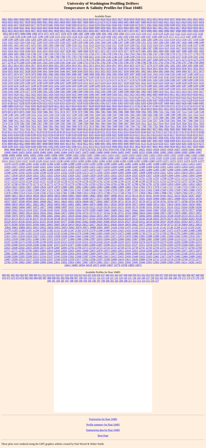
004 (22, 275)
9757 (76, 149)
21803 (184, 233)
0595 (201, 25)
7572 (201, 120)
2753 (85, 62)
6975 (16, 111)
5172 (97, 80)
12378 (7, 164)
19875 (170, 213)
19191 (149, 207)
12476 (92, 169)
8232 (195, 135)
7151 (33, 114)
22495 (85, 245)
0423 (178, 22)
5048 (74, 71)
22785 (21, 250)
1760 (114, 54)
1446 (189, 42)
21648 (85, 233)
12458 (14, 169)
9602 (120, 146)
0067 (79, 22)
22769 (198, 247)
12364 (116, 161)
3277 (143, 65)
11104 (166, 158)
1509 (68, 45)
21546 (64, 233)
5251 (108, 85)
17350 (106, 190)
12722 (14, 181)
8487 (149, 140)
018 (67, 275)
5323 (132, 88)
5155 (201, 77)
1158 (97, 36)
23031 (36, 253)
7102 (166, 111)
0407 (137, 22)
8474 (97, 140)
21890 (156, 236)
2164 (10, 59)
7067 (51, 111)
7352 (137, 117)
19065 (14, 207)
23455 (149, 256)
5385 (62, 91)
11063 (194, 155)
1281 (137, 39)
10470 (71, 152)
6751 (172, 106)
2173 (62, 59)
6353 (50, 103)
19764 (128, 213)
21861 (99, 236)
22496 (92, 245)
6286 (103, 100)
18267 (191, 195)
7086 (120, 111)
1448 (195, 42)
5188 (184, 80)
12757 (184, 181)
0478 (39, 25)
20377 (64, 221)
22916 (128, 250)
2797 (184, 62)
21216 (184, 227)
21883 (142, 236)
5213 (97, 82)
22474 (64, 245)
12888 (113, 187)
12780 (78, 184)
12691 (120, 178)
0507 (62, 25)
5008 (62, 68)
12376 (194, 161)
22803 (36, 250)
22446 (43, 245)
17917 (170, 192)
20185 (92, 218)
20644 (120, 224)
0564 (103, 25)
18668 (85, 201)
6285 (97, 100)
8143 (74, 132)
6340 (33, 103)
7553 (143, 120)
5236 (21, 85)
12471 (64, 169)
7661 (50, 126)
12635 (135, 175)
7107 (178, 111)
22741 (142, 247)
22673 (43, 247)
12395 (92, 164)
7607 (126, 123)
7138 (201, 111)
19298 (7, 210)
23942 (128, 262)
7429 (45, 120)
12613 (177, 172)
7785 (149, 126)
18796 (198, 201)
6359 (85, 103)
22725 (113, 247)
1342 (97, 42)
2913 (91, 65)
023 (80, 275)
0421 (166, 22)
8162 (120, 132)
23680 (142, 259)
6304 (137, 100)
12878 (50, 187)
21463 (156, 230)
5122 (56, 77)
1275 (102, 39)
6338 (21, 103)
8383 (143, 137)
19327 (36, 210)
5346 (16, 91)
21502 (28, 233)
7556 (149, 120)
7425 (33, 120)
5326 (149, 88)
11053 (152, 155)
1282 (143, 39)
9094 (114, 143)
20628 (99, 224)
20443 (78, 221)
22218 (71, 242)
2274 (189, 59)
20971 (85, 227)
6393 (143, 103)
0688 (91, 28)
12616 (198, 172)
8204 (97, 135)
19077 (43, 207)
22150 (191, 239)
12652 (57, 178)
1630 (27, 51)
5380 (39, 91)
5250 (103, 85)
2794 (166, 62)
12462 (43, 169)
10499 (135, 152)
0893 (189, 30)
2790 (149, 62)
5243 (62, 85)
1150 (51, 36)
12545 (36, 172)
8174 (172, 132)
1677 (126, 51)
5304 (33, 88)
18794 (191, 201)
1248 (62, 39)
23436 (128, 256)
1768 (161, 54)
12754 (170, 181)
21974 (57, 239)
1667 (74, 51)
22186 (36, 242)
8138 (56, 132)
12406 (142, 164)
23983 (170, 262)
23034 (43, 253)
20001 (50, 216)
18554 (198, 198)
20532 (142, 221)
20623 (85, 224)
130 (125, 278)
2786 (126, 62)
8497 (161, 140)
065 (184, 275)
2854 (68, 65)
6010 (166, 94)
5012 (85, 68)
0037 (172, 19)
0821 (155, 28)
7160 (85, 114)
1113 (127, 33)
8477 (108, 140)
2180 (97, 59)
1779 (201, 54)
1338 (74, 42)
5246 (79, 85)
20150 (64, 218)
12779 (71, 184)
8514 (195, 140)
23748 (177, 259)
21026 (114, 227)
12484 (149, 169)
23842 (50, 262)
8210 (132, 135)
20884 (22, 227)
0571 (143, 25)
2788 (137, 62)
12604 (113, 172)
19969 (7, 216)
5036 (16, 71)
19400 (99, 210)
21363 (78, 230)
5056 (114, 71)
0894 (195, 30)
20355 (43, 221)
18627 (50, 201)
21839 (64, 236)
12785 (113, 184)
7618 (172, 123)
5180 (143, 80)
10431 (142, 149)
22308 (184, 242)
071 (9, 278)
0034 (161, 19)
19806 (135, 213)
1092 (109, 33)
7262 (103, 117)
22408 (14, 245)
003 (17, 275)
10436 (170, 149)
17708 (106, 192)
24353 (198, 262)
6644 (126, 106)
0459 (27, 25)
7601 (97, 123)
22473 (57, 245)
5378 (33, 91)
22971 (184, 250)
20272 (170, 218)
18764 (170, 201)
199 (103, 281)
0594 (195, 25)
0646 (50, 28)
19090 (57, 207)
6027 (33, 97)
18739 (142, 201)
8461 (68, 140)
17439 (177, 190)
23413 (106, 256)
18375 (99, 198)
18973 (135, 204)
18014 (22, 195)
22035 (99, 239)
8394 (184, 137)
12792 (156, 184)
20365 (57, 221)
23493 (198, 256)
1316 (184, 39)
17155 (184, 187)
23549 (57, 259)
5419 (10, 94)
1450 (4, 45)
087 (45, 278)
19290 (198, 207)
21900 (170, 236)
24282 (191, 262)
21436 (135, 230)
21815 (14, 236)
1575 (79, 48)
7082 (97, 111)
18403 (128, 198)
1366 (172, 42)
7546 (114, 120)
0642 (27, 28)
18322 (50, 198)
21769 (163, 233)
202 (116, 281)
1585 (137, 48)
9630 (126, 146)
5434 (68, 94)
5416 (195, 91)
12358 (80, 161)
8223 (184, 135)
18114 (135, 195)
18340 (64, 198)
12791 (149, 184)
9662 (6, 149)
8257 (39, 137)
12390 (78, 164)
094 (67, 278)
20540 (156, 221)
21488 (191, 230)
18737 (135, 201)
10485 (92, 152)
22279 (163, 242)
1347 (120, 42)
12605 (120, 172)
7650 (27, 126)
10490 (106, 152)
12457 (7, 169)
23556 (64, 259)
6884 (85, 109)
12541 (14, 172)
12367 (137, 161)
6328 (189, 100)
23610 (120, 259)
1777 (189, 54)
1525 (161, 45)
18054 (57, 195)
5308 (56, 88)
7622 (189, 123)
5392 (97, 91)
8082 (166, 129)
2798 (189, 62)
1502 (45, 45)
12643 (191, 175)
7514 (85, 120)
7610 (137, 123)
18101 (121, 195)
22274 (149, 242)
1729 (27, 54)
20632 (106, 224)
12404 (135, 164)
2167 (27, 59)
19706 (78, 213)
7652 (33, 126)
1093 (115, 33)
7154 (50, 114)
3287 (201, 65)
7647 (16, 126)
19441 (135, 210)
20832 (191, 224)
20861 (15, 227)
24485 (74, 265)
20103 (163, 216)
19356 (64, 210)
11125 (52, 161)
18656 (78, 201)
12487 (163, 169)
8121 (10, 132)
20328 (198, 218)
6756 (201, 106)
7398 (189, 117)
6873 (45, 109)
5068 (178, 71)
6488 (10, 106)
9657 (189, 146)
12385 (57, 164)
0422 (172, 22)
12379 (14, 164)
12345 (66, 161)
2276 (201, 59)
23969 (163, 262)
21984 (71, 239)
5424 (39, 94)
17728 (120, 192)
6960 (184, 109)
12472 (71, 169)
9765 (116, 149)
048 (125, 275)
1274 (97, 39)
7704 (132, 126)
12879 (57, 187)
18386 (106, 198)
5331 (178, 88)
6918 (143, 109)
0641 (21, 28)
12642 (184, 175)
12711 (177, 178)
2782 (103, 62)
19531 (177, 210)
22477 (71, 245)
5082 (51, 74)
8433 (21, 140)
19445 (149, 210)
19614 (28, 213)
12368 (144, 161)
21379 (92, 230)
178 (202, 278)
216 (152, 281)
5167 (68, 80)
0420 (161, 22)
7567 (184, 120)
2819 (45, 65)
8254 (33, 137)
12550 (50, 172)
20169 (78, 218)
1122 (177, 33)
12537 (198, 169)
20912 (29, 227)
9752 (58, 149)
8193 (45, 135)
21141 (156, 227)
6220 (178, 97)
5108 (190, 74)
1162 (120, 36)
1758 (103, 54)
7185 (149, 114)
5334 (195, 88)
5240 (45, 85)
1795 (79, 56)
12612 (170, 172)
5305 (39, 88)
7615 (166, 123)
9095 (120, 143)
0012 (62, 19)
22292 (177, 242)
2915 (103, 65)
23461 (156, 256)
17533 (28, 192)
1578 (97, 48)
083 (31, 278)
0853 (74, 30)
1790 (62, 56)
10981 (156, 152)
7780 (143, 126)
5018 (120, 68)
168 (175, 278)
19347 (57, 210)
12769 (21, 184)
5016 (108, 68)
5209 (74, 82)
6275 (39, 100)
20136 (28, 218)
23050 (64, 253)
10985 (184, 152)
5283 (166, 85)
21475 (170, 230)
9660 (201, 146)
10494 (113, 152)
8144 (79, 132)
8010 (85, 129)
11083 (40, 158)
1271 (79, 39)
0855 (85, 30)
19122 (92, 207)
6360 (91, 103)
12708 (163, 178)
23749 (184, 259)
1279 (126, 39)
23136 (163, 253)
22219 (78, 242)
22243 (106, 242)
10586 (149, 152)
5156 (4, 80)
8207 (114, 135)
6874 (50, 109)
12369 (151, 161)
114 (98, 278)
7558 (161, 120)
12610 (156, 172)
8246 (10, 137)
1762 (126, 54)
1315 (178, 39)
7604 (108, 123)
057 (162, 275)
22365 (191, 242)
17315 (71, 190)
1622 (201, 48)
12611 (163, 172)
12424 (57, 166)
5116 (27, 77)
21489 (198, 230)
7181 (126, 114)
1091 (104, 33)
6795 (27, 109)
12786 (120, 184)
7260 (91, 117)
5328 (161, 88)
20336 (21, 221)
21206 (177, 227)
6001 (143, 94)
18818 (14, 204)
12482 (135, 169)
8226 (189, 135)
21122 (149, 227)
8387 (155, 137)
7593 (50, 123)
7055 (33, 111)
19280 (191, 207)
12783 (99, 184)
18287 (198, 195)
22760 (191, 247)
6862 (33, 109)
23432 (120, 256)
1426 (184, 42)
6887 (97, 109)
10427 (135, 149)
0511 (85, 25)
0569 (132, 25)
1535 (184, 45)
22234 (92, 242)
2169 (39, 59)
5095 (126, 74)
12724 (28, 181)
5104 (166, 74)
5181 (149, 80)
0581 (149, 25)
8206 (108, 135)
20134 (14, 218)
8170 (155, 132)
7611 (143, 123)
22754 (170, 247)
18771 (177, 201)
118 (107, 278)
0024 (108, 19)
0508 (68, 25)
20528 (135, 221)
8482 (126, 140)
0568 (126, 25)
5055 (108, 71)
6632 (62, 106)
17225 (21, 190)
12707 (156, 178)
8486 (143, 140)
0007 (39, 19)
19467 (156, 210)
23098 (135, 253)
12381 (28, 164)
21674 (113, 233)
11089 (69, 158)
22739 (135, 247)
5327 (155, 88)
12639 (163, 175)
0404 (120, 22)
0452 (189, 22)
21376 (85, 230)
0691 (108, 28)
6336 (10, 103)
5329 (166, 88)
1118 (155, 33)
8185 (21, 135)
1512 (85, 45)
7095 (149, 111)
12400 (113, 164)
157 (148, 278)
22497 (99, 245)
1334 (50, 42)
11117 (25, 161)
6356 (68, 103)
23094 (128, 253)
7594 (56, 123)
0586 (166, 25)
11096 (110, 158)
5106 (178, 74)
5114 (16, 77)
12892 (128, 187)
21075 (128, 227)
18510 (184, 198)
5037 (21, 71)
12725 (36, 181)
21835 (50, 236)
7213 (201, 114)
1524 (155, 45)
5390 (85, 91)
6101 (97, 97)
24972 (138, 265)
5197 (33, 82)
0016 (85, 19)
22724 (106, 247)
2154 (161, 56)
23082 (120, 253)
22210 (57, 242)
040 (107, 275)
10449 (14, 152)
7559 (166, 120)
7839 (184, 126)
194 (85, 281)
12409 (163, 164)
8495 (155, 140)
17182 (7, 190)
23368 (78, 256)
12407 (149, 164)
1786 (39, 56)
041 (112, 275)
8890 (27, 143)
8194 (50, 135)
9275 (201, 143)
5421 (21, 94)
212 (134, 281)
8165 (137, 132)
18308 (28, 198)
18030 (36, 195)
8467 (79, 140)
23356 (64, 256)
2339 (27, 62)
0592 (184, 25)
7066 (45, 111)
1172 (177, 36)
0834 (16, 30)
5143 (172, 77)
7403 (201, 117)
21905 (184, 236)
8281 (56, 137)
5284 (172, 85)
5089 (91, 74)
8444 (39, 140)
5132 (108, 77)
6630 (50, 106)
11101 (145, 158)
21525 (43, 233)
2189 (132, 59)
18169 (156, 195)
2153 (155, 56)
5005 (45, 68)
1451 (10, 45)
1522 (143, 45)
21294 (36, 230)
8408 (10, 140)
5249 (97, 85)
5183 (161, 80)
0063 (56, 22)
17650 (92, 192)
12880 (64, 187)
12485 (156, 169)
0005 (27, 19)
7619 (178, 123)
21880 (135, 236)
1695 (16, 54)
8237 (201, 135)
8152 (108, 132)
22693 (64, 247)
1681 (143, 51)
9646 (166, 146)
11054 (159, 155)
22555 (156, 245)
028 (94, 275)
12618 (14, 175)
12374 (187, 161)
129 (121, 278)
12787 (128, 184)
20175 (85, 218)
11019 (131, 155)
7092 (143, 111)
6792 (10, 109)
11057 (173, 155)
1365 (166, 42)
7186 (155, 114)
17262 (28, 190)
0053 (201, 19)
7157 (68, 114)
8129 (39, 132)
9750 (53, 149)
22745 (156, 247)
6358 (79, 103)
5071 (189, 71)
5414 (184, 91)
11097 (117, 158)
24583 (103, 265)
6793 (16, 109)
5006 (50, 68)
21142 (163, 227)
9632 (137, 146)
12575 (92, 172)
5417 (201, 91)
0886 (166, 30)
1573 (68, 48)
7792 (155, 126)
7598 (79, 123)
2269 (161, 59)
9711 (24, 149)
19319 (28, 210)
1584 (132, 48)
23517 (28, 259)
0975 (17, 33)
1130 (23, 36)
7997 (62, 129)
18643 (64, 201)
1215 (50, 39)
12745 (120, 181)
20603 (50, 224)
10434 (156, 149)
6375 (108, 103)
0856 (91, 30)
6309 (166, 100)
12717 (7, 181)
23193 (191, 253)
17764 (128, 192)
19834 (142, 213)
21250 (191, 227)
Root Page (103, 435)
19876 (177, 213)
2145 (108, 56)
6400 (166, 103)
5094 (120, 74)
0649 (62, 28)
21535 (57, 233)
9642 (155, 146)
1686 (172, 51)
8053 (132, 129)
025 (89, 275)
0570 (137, 25)
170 (179, 278)
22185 (28, 242)
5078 (27, 74)
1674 (114, 51)
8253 (27, 137)
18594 (28, 201)
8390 (161, 137)
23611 (128, 259)
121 (112, 278)
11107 (186, 158)
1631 (33, 51)
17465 (184, 190)
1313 (166, 39)
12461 (36, 169)
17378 (113, 190)
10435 (163, 149)
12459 (21, 169)
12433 (99, 166)
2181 (103, 59)
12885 (99, 187)
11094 (103, 158)
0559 (97, 25)
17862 (149, 192)
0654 (85, 28)
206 (121, 281)
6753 (184, 106)
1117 (149, 33)
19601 (14, 213)
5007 (56, 68)
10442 (191, 149)
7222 (39, 117)
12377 (201, 161)
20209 (106, 218)
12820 (177, 184)
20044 (92, 216)
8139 (62, 132)
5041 (45, 71)
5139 (149, 77)
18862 (78, 204)
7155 (56, 114)
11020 (138, 155)
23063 (85, 253)
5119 (39, 77)
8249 (16, 137)
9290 (10, 146)
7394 (184, 117)
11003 (82, 155)
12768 (14, 184)
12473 (78, 169)
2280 (21, 62)
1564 (16, 48)
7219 (21, 117)
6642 (114, 106)
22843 (78, 250)
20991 (100, 227)
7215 (10, 117)
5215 (108, 82)
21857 (92, 236)
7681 (97, 126)
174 (188, 278)
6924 (178, 109)
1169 (159, 36)
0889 (184, 30)
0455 (4, 25)
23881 (99, 262)
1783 (21, 56)
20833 (198, 224)
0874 (120, 30)
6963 (189, 109)
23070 (99, 253)
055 (152, 275)
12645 (7, 178)
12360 (87, 161)
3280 (161, 65)
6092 (51, 97)
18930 (120, 204)
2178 (85, 59)
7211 (189, 114)
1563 (10, 48)
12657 (92, 178)
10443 (198, 149)
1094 (121, 33)
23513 (21, 259)
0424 (184, 22)
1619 (189, 48)
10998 (68, 155)
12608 (142, 172)
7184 (143, 114)
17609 (78, 192)
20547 (163, 221)
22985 (14, 253)
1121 (171, 33)
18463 (163, 198)
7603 (103, 123)
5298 (201, 85)
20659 (128, 224)
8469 (85, 140)
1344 (103, 42)
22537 (135, 245)
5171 (91, 80)
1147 (34, 36)
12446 (128, 166)
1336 (62, 42)
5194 (16, 82)
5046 (62, 71)
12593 (106, 172)
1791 (68, 56)
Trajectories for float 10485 (103, 419)
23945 (135, 262)
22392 (7, 245)
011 (40, 275)
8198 (68, 135)
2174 (68, 59)
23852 (64, 262)
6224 (195, 97)
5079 (33, 74)
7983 (56, 129)
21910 (191, 236)
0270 (103, 22)
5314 (79, 88)
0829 (189, 28)
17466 (191, 190)
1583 (126, 48)
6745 (137, 106)
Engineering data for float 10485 (103, 430)
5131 (102, 77)
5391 (91, 91)
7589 (45, 123)
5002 (27, 68)
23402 (99, 256)
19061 (198, 204)
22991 (21, 253)
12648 (28, 178)
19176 (135, 207)
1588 (155, 48)
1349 (132, 42)
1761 (120, 54)
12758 (191, 181)
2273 (184, 59)
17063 (142, 187)
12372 (172, 161)
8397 (195, 137)
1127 (6, 36)
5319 (108, 88)
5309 (62, 88)
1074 (40, 33)
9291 (16, 146)
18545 (191, 198)
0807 (137, 28)
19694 (71, 213)
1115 (138, 33)
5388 (74, 91)
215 (148, 281)
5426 (50, 94)
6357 (74, 103)
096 (72, 278)
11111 (5, 161)
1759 (108, 54)
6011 (172, 94)
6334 (201, 100)
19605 (21, 213)
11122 (45, 161)
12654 (71, 178)
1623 (4, 51)
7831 (172, 126)
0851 (62, 30)
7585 (27, 123)
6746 (143, 106)
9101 (137, 143)
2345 (62, 62)
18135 (142, 195)
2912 (85, 65)
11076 (26, 158)
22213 (64, 242)
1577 (91, 48)
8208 (120, 135)
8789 (201, 140)
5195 (21, 82)
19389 (92, 210)
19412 (120, 210)
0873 (114, 30)
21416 (113, 230)
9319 (108, 146)
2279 (16, 62)
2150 (137, 56)
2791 (155, 62)
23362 (71, 256)
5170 (85, 80)
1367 (178, 42)
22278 (156, 242)
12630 (99, 175)
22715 (85, 247)
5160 (27, 80)
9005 (62, 143)
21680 (128, 233)
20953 (64, 227)
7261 (97, 117)
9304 (62, 146)
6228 (16, 100)
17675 (99, 192)
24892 (131, 265)
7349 (132, 117)
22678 (50, 247)
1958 (85, 56)
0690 (103, 28)
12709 (170, 178)
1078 (63, 33)
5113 (10, 77)
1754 (79, 54)
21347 (71, 230)
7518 (91, 120)
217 (157, 281)
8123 (16, 132)
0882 (161, 30)
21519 (36, 233)
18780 (184, 201)
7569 (195, 120)
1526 (166, 45)
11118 (32, 161)
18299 (14, 198)
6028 (39, 97)
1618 (184, 48)
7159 (79, 114)
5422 (27, 94)
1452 (16, 45)
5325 (143, 88)
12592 (99, 172)
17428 (156, 190)
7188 (166, 114)
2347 (74, 62)
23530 (43, 259)
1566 (27, 48)
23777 (198, 259)
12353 (73, 161)
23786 (14, 262)
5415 (189, 91)
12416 (7, 166)
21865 (106, 236)
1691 (195, 51)
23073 (113, 253)
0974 (11, 33)
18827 (43, 204)
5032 (195, 68)
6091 (45, 97)
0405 (126, 22)
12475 (85, 169)
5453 (132, 94)
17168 (191, 187)
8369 (97, 137)
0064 (62, 22)
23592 (85, 259)
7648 (21, 126)
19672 (64, 213)
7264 (114, 117)
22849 (85, 250)
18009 (7, 195)
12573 (85, 172)
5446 (91, 94)
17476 (7, 192)
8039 (109, 129)
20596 (36, 224)
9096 (126, 143)
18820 (21, 204)
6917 (137, 109)
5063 (149, 71)
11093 (96, 158)
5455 (137, 94)
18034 (43, 195)
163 (161, 278)
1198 (4, 39)
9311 (79, 146)
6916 (132, 109)
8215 (161, 135)
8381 (132, 137)
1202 (27, 39)
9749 (47, 149)
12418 (21, 166)
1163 (125, 36)
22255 (120, 242)
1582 (120, 48)
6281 (74, 100)
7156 (62, 114)
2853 (62, 65)
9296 (33, 146)
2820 (50, 65)
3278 (149, 65)
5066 (166, 71)
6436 (184, 103)
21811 (7, 236)
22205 (50, 242)
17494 (14, 192)
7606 (120, 123)
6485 (201, 103)
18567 (14, 201)
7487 (74, 120)
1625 (16, 51)
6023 (10, 97)
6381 (114, 103)
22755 (177, 247)
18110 (128, 195)
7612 (149, 123)
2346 (68, 62)
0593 (189, 25)
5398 (120, 91)
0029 (132, 19)
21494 (7, 233)
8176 (184, 132)
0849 (56, 30)
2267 (149, 59)
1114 (132, 33)
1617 (178, 48)
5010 (74, 68)
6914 (120, 109)
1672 (103, 51)
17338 (92, 190)
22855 (92, 250)
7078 (74, 111)
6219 (172, 97)
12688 (113, 178)
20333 (14, 221)
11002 (75, 155)
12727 (43, 181)
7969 (51, 129)
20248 (149, 218)
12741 (99, 181)
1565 (21, 48)
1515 (103, 45)
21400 (106, 230)
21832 (43, 236)
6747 (149, 106)
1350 (137, 42)
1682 (149, 51)
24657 (110, 265)
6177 (149, 97)
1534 (178, 45)
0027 (120, 19)
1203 (33, 39)
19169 (128, 207)
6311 (178, 100)
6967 (195, 109)
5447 (97, 94)
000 (4, 275)
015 (53, 275)
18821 (28, 204)
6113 (114, 97)
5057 (120, 71)
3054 (126, 65)
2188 (126, 59)
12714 (191, 178)
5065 (161, 71)
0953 (5, 33)
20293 (191, 218)
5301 (16, 88)
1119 (160, 33)
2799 (195, 62)
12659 (106, 178)
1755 (85, 54)
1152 (63, 36)
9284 (4, 146)
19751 (120, 213)
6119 (131, 97)
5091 (103, 74)
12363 (109, 161)
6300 (114, 100)
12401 (120, 164)
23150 (170, 253)
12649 (36, 178)
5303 (27, 88)
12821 (184, 184)
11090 (75, 158)
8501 (178, 140)
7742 (137, 126)
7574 (4, 123)
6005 (155, 94)
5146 (189, 77)
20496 (106, 221)
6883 (79, 109)
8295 (68, 137)
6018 (184, 94)
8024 (97, 129)
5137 (137, 77)
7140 (10, 114)
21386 (99, 230)
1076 (51, 33)
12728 (50, 181)
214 (143, 281)
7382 (166, 117)
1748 (45, 54)
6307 (155, 100)
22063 (128, 239)
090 (54, 278)
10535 (142, 152)
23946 (142, 262)
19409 (113, 210)
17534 (36, 192)
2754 (91, 62)
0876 (132, 30)
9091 (103, 143)
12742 (106, 181)
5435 (74, 94)
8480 (114, 140)
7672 (85, 126)
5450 (114, 94)
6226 (4, 100)
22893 (113, 250)
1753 (74, 54)
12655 (78, 178)
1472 (27, 45)
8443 (33, 140)
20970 (78, 227)
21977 (64, 239)
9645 (161, 146)
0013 (68, 19)
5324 (137, 88)
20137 (36, 218)
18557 (7, 201)
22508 (106, 245)
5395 (103, 91)
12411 (177, 164)
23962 (156, 262)
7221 (33, 117)
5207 (62, 82)
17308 (64, 190)
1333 (45, 42)
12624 (57, 175)
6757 (4, 109)
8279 (50, 137)
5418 (4, 94)
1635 (56, 51)
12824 (7, 187)
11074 (20, 158)
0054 (4, 22)
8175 (178, 132)
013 (44, 275)
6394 (149, 103)
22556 (163, 245)
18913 (106, 204)
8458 (62, 140)
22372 (198, 242)
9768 (128, 149)
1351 (143, 42)
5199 (45, 82)
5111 (201, 74)
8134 (50, 132)
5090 (97, 74)
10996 (54, 155)
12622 (43, 175)
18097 (106, 195)
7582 (21, 123)
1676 (120, 51)
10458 (36, 152)
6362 (103, 103)
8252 (21, 137)
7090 (137, 111)
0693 (120, 28)
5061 (137, 71)
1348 (126, 42)
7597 (74, 123)
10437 (177, 149)
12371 (165, 161)
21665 (99, 233)
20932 (57, 227)
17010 (135, 187)
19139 (106, 207)
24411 (67, 265)
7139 (4, 114)
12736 (85, 181)
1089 (92, 33)
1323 (16, 42)
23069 (92, 253)
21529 (50, 233)
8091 (190, 129)
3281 (166, 65)
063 (180, 275)
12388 (71, 164)
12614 (184, 172)
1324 (21, 42)
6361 (97, 103)
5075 (10, 74)
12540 (7, 172)
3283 (178, 65)
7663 (56, 126)
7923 (22, 129)
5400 (132, 91)
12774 (43, 184)
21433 (128, 230)
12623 (50, 175)
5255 (126, 85)
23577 (78, 259)
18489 (177, 198)
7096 (155, 111)
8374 (108, 137)
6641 (108, 106)
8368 (91, 137)
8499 (172, 140)
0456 (10, 25)
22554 (149, 245)
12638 (156, 175)
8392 (172, 137)
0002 (10, 19)
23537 (50, 259)
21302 (50, 230)
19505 (163, 210)
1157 (91, 36)
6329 (195, 100)
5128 (91, 77)
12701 (142, 178)
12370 (158, 161)
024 (85, 275)
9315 (97, 146)
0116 (97, 22)
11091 (82, 158)
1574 (74, 48)
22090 (156, 239)
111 (94, 278)
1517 (114, 45)
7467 (68, 120)
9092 (108, 143)
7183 (137, 114)
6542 (27, 106)
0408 (143, 22)
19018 (170, 204)
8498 (166, 140)
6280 (68, 100)
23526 (36, 259)
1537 (195, 45)
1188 (194, 36)
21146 (170, 227)
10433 (149, 149)
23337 (50, 256)
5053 (103, 71)
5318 (103, 88)
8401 (201, 137)
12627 (78, 175)
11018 (124, 155)
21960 (36, 239)
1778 (195, 54)
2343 (50, 62)
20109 (177, 216)
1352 (149, 42)
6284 (91, 100)
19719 (92, 213)
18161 (149, 195)
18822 (36, 204)
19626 (43, 213)
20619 (71, 224)
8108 (195, 129)
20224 (120, 218)
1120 (166, 33)
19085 (50, 207)
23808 (36, 262)
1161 (114, 36)
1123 (183, 33)
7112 (184, 111)
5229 (184, 82)
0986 (28, 33)
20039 (71, 216)
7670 (79, 126)
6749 (161, 106)
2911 (79, 65)
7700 (126, 126)
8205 (103, 135)
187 (67, 281)
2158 (184, 56)
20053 (99, 216)
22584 (184, 245)
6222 (184, 97)
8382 (137, 137)
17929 (177, 192)
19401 (106, 210)
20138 (43, 218)
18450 (149, 198)
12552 (64, 172)
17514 (21, 192)
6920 (155, 109)
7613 (155, 123)
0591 (178, 25)
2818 (39, 65)
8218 (178, 135)
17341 (99, 190)
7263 (108, 117)
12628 (85, 175)
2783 (108, 62)
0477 (33, 25)
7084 (109, 111)
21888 (149, 236)
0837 (33, 30)
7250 (50, 117)
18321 (43, 198)
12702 (149, 178)
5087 (80, 74)
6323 (184, 100)
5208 (68, 82)
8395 (189, 137)
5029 (178, 68)
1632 (39, 51)
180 (49, 281)
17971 (191, 192)
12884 (92, 187)
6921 (161, 109)
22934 (142, 250)
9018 (79, 143)
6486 (4, 106)
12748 (135, 181)
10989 (12, 155)
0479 (45, 25)
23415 (113, 256)
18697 (106, 201)
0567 (120, 25)
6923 (172, 109)
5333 (189, 88)
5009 (68, 68)
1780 (4, 56)
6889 (108, 109)
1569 (45, 48)
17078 (156, 187)
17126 (163, 187)
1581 (114, 48)
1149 (45, 36)
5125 (73, 77)
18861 (71, 204)
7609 (132, 123)
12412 (184, 164)
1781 (10, 56)
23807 (28, 262)
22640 (14, 247)
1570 (50, 48)
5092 (109, 74)
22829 (64, 250)
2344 (56, 62)
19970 (14, 216)
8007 (74, 129)
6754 (189, 106)
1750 (56, 54)
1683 (155, 51)
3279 (155, 65)
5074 (4, 74)
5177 (126, 80)
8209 (126, 135)
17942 (184, 192)
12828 (36, 187)
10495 (120, 152)
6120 (137, 97)
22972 (191, 250)
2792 (161, 62)
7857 (4, 129)
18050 (50, 195)
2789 (143, 62)
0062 (50, 22)
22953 (156, 250)
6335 (4, 103)
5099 (137, 74)
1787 (45, 56)
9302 (50, 146)
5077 (22, 74)
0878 (143, 30)
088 (49, 278)
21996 (85, 239)
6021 (201, 94)
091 (58, 278)
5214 (103, 82)
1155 (80, 36)
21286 (21, 230)
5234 (10, 85)
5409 (155, 91)
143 (139, 278)
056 (157, 275)
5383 (50, 91)
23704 (149, 259)
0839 (39, 30)
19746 (113, 213)
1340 (85, 42)
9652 (178, 146)
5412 (172, 91)
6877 (56, 109)
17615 (85, 192)
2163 (4, 59)
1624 (10, 51)
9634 (143, 146)
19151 (120, 207)
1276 (108, 39)
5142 (166, 77)
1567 (33, 48)
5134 (120, 77)
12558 (71, 172)
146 (143, 278)
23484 (184, 256)
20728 (177, 224)
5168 (74, 80)
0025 (114, 19)
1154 (74, 36)
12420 (36, 166)
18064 (64, 195)
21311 (57, 230)
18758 (156, 201)
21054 (121, 227)
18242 (184, 195)
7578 (16, 123)
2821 (56, 65)
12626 (71, 175)
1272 (85, 39)
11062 (187, 155)
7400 (195, 117)
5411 (166, 91)
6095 (68, 97)
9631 (132, 146)
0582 (155, 25)
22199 (43, 242)
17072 (149, 187)
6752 (178, 106)
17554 (57, 192)
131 (130, 278)
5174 (108, 80)
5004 (39, 68)
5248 (91, 85)
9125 (143, 143)
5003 (33, 68)
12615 (191, 172)
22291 (170, 242)
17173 (198, 187)
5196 (27, 82)
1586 (143, 48)
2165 (16, 59)
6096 (74, 97)
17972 (198, 192)
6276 (45, 100)
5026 (161, 68)
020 (76, 275)
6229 (21, 100)
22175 (21, 242)
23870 (92, 262)
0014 (74, 19)
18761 (163, 201)
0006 (33, 19)
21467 (163, 230)
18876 (92, 204)
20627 (92, 224)
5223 (149, 82)
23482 (177, 256)
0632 (4, 28)
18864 (85, 204)
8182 (4, 135)
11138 (59, 161)
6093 (56, 97)
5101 (149, 74)
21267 (198, 227)
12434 (106, 166)
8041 (114, 129)
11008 (96, 155)
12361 (95, 161)
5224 (155, 82)
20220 (113, 218)
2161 (195, 56)
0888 (178, 30)
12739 (92, 181)
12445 (120, 166)
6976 (22, 111)
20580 (14, 224)
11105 (173, 158)
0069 (91, 22)
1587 (149, 48)
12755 (177, 181)
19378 (85, 210)
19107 (71, 207)
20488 (92, 221)
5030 (184, 68)
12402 (128, 164)
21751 (149, 233)
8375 (114, 137)
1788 (50, 56)
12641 (177, 175)
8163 (126, 132)
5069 (184, 71)
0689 (97, 28)
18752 (149, 201)
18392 (120, 198)
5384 (56, 91)
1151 (57, 36)
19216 (170, 207)
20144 (50, 218)
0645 (45, 28)
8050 (120, 129)
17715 (113, 192)
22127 (184, 239)
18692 (99, 201)
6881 (68, 109)
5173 (103, 80)
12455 (191, 166)
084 (36, 278)
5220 (132, 82)
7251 (56, 117)
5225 (161, 82)
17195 (14, 190)
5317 (97, 88)
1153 (68, 36)
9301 (45, 146)
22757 (184, 247)
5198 (39, 82)
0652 (79, 28)
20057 (106, 216)
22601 (191, 245)
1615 (166, 48)
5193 (10, 82)
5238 (33, 85)
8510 (184, 140)
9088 (97, 143)
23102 (142, 253)
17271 (50, 190)
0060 (39, 22)
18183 (163, 195)
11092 (89, 158)
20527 (128, 221)
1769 (166, 54)
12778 (64, 184)
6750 (166, 106)
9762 (99, 149)
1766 (149, 54)
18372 (92, 198)
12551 (57, 172)
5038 (27, 71)
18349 (71, 198)
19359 (71, 210)
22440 (36, 245)
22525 (128, 245)
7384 (172, 117)
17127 (170, 187)
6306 (149, 100)
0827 (178, 28)
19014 (156, 204)
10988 (5, 155)
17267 (43, 190)
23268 (7, 256)
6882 (74, 109)
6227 (10, 100)
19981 (29, 216)
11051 (145, 155)
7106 (172, 111)
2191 (143, 59)
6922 (166, 109)
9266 (189, 143)
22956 (163, 250)
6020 (195, 94)
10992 (33, 155)
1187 (188, 36)
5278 (137, 85)
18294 (7, 198)
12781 (85, 184)
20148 (57, 218)
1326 (27, 42)
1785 (33, 56)
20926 (50, 227)
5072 (195, 71)
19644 (57, 213)
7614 (161, 123)
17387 (128, 190)
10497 (128, 152)
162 (157, 278)
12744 (113, 181)
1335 (56, 42)
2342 (45, 62)
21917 (198, 236)
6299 (108, 100)
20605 (57, 224)
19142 (113, 207)
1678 (132, 51)
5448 (103, 94)
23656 (135, 259)
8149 (97, 132)
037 (103, 275)
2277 (4, 62)
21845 (78, 236)
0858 (103, 30)
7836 (178, 126)
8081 (161, 129)
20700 (156, 224)
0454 (201, 22)
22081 (149, 239)
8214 (155, 135)
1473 (33, 45)
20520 (113, 221)
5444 (79, 94)
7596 (68, 123)
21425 (120, 230)
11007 (89, 155)
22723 (99, 247)
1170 (165, 36)
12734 (78, 181)
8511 (189, 140)
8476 (103, 140)
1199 (10, 39)
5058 (126, 71)
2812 (4, 65)
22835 (71, 250)
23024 (28, 253)
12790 (142, 184)
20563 (184, 221)
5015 (103, 68)
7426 (39, 120)
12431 (92, 166)
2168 (33, 59)
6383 (126, 103)
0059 (33, 22)
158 (152, 278)
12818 (163, 184)
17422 (149, 190)
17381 (120, 190)
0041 (184, 19)
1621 (195, 48)
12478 (106, 169)
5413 (178, 91)
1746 (33, 54)
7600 (91, 123)
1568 (39, 48)
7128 (195, 111)
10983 (170, 152)
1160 (108, 36)
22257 (128, 242)
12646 (14, 178)
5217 (120, 82)
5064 (155, 71)
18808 (7, 204)
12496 (184, 169)
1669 (85, 51)
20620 (78, 224)
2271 (172, 59)
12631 (106, 175)
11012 (103, 155)
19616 (36, 213)
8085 (172, 129)
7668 (74, 126)
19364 (78, 210)
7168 (120, 114)
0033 (155, 19)
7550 (132, 120)
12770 (28, 184)
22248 (113, 242)
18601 (36, 201)
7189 (172, 114)
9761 (93, 149)
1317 (189, 39)
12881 (71, 187)
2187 (120, 59)
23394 (92, 256)
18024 (29, 195)
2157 (178, 56)
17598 (71, 192)
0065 (68, 22)
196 (94, 281)
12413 (191, 164)
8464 (74, 140)
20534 (149, 221)
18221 (170, 195)
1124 (189, 33)
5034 (4, 71)
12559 (78, 172)
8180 (201, 132)
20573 (198, 221)
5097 (132, 74)
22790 (28, 250)
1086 (75, 33)
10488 (99, 152)
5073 (201, 71)
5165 (56, 80)
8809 (10, 143)
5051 (91, 71)
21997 (92, 239)
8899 (50, 143)
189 (76, 281)
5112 (4, 77)
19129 (99, 207)
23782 (7, 262)
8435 (27, 140)
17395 (135, 190)
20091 (149, 216)
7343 (120, 117)
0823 (166, 28)
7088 (126, 111)
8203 (91, 135)
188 (71, 281)
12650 (43, 178)
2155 (166, 56)
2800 (201, 62)
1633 (45, 51)
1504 (56, 45)
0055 (10, 22)
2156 (172, 56)
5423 (33, 94)
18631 (57, 201)
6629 (45, 106)
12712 (184, 178)
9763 (105, 149)
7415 (21, 120)
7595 (62, 123)
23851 (57, 262)
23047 (50, 253)
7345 (126, 117)
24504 (82, 265)
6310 (172, 100)
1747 (39, 54)
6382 (120, 103)
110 (90, 278)
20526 (120, 221)
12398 (106, 164)
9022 (85, 143)
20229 (128, 218)
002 (13, 275)
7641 (4, 126)
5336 (201, 88)
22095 (163, 239)
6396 (155, 103)
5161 (33, 80)
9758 (82, 149)
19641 (50, 213)
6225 (201, 97)
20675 (142, 224)
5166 (62, 80)
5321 (120, 88)
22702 (71, 247)
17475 (198, 190)
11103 (159, 158)
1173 (182, 36)
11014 (110, 155)
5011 (79, 68)
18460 (156, 198)
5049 (79, 71)
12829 (43, 187)
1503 (50, 45)
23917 (106, 262)
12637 (149, 175)
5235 (16, 85)
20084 (142, 216)
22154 (198, 239)
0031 (143, 19)
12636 (142, 175)
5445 (85, 94)
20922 (43, 227)
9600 (114, 146)
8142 (68, 132)
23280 (14, 256)
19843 (149, 213)
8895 (33, 143)
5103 (161, 74)
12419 (28, 166)
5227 (172, 82)
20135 (21, 218)
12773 (36, 184)
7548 (126, 120)
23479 (170, 256)
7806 (161, 126)
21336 (64, 230)
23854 (71, 262)
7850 (201, 126)
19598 (7, 213)
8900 (56, 143)
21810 (198, 233)
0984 (22, 33)
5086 (74, 74)
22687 (57, 247)
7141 (16, 114)
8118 (4, 132)
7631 (195, 123)
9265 (184, 143)
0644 (39, 28)
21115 (142, 227)
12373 (180, 161)
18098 (114, 195)
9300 (39, 146)
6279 (62, 100)
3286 (195, 65)
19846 (156, 213)
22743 (149, 247)
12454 (184, 166)
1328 (39, 42)
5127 (85, 77)
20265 (156, 218)
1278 (120, 39)
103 (85, 278)
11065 (201, 155)
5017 (114, 68)
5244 (68, 85)
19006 (149, 204)
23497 (7, 259)
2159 (189, 56)
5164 (50, 80)
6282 (79, 100)
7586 (33, 123)
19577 (191, 210)
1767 (155, 54)
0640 (16, 28)
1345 (108, 42)
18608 (43, 201)
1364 (161, 42)
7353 (143, 117)
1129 (17, 36)
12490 (170, 169)
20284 (184, 218)
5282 (161, 85)
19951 (198, 213)
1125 (194, 33)
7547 (120, 120)
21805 (191, 233)
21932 (7, 239)
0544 (91, 25)
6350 (39, 103)
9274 (195, 143)
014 (49, 275)
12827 (28, 187)
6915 (126, 109)
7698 (114, 126)
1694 (10, 54)
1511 (79, 45)
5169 (79, 80)
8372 (103, 137)
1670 (91, 51)
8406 (4, 140)
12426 (64, 166)
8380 (126, 137)
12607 (135, 172)
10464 (64, 152)
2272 (178, 59)
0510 (79, 25)
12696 (128, 178)
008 (31, 275)
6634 (74, 106)
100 (81, 278)
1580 (108, 48)
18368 (85, 198)
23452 (142, 256)
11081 (34, 158)
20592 (28, 224)
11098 (124, 158)
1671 (97, 51)
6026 (27, 97)
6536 (16, 106)
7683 (103, 126)
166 (170, 278)
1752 (68, 54)
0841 (50, 30)
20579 (7, 224)
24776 (117, 265)
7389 (178, 117)
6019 (189, 94)
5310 (68, 88)
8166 (143, 132)
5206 (56, 82)
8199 (74, 135)
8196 (56, 135)
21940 (21, 239)
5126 (79, 77)
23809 (43, 262)
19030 (177, 204)
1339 (79, 42)
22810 (50, 250)
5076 (16, 74)
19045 (184, 204)
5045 (56, 71)
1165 (137, 36)
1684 (161, 51)
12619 (21, 175)
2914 (97, 65)
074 (18, 278)
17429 (163, 190)
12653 (64, 178)
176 (197, 278)
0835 (21, 30)
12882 (78, 187)
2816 (27, 65)
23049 (57, 253)
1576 (85, 48)
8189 (33, 135)
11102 (152, 158)
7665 (62, 126)
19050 (191, 204)
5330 (172, 88)
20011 (64, 216)
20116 (191, 216)
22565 (170, 245)
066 (189, 275)
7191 (184, 114)
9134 (149, 143)
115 (103, 278)
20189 (99, 218)
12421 (43, 166)
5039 (33, 71)
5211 (85, 82)
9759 (87, 149)
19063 (7, 207)
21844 (71, 236)
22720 (92, 247)
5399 (126, 91)
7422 (27, 120)
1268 (68, 39)
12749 (142, 181)
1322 (10, 42)
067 (193, 275)
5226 (166, 82)
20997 (107, 227)
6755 (195, 106)
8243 (4, 137)
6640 (103, 106)
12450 (156, 166)
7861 (10, 129)
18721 (120, 201)
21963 (43, 239)
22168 (14, 242)
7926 (27, 129)
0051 (189, 19)
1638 (68, 51)
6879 (62, 109)
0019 (97, 19)
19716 (85, 213)
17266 (36, 190)
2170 (45, 59)
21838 (57, 236)
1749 (50, 54)
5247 (85, 85)
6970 (4, 111)
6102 (103, 97)
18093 (99, 195)
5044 (50, 71)
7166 (108, 114)
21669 (106, 233)
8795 (4, 143)
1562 (4, 48)
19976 (22, 216)
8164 (132, 132)
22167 (7, 242)
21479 (177, 230)
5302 (21, 88)
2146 (114, 56)
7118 (189, 111)
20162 (71, 218)
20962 (71, 227)
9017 (74, 143)
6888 (103, 109)
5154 (195, 77)
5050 (85, 71)
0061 (45, 22)
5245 (74, 85)
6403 (178, 103)
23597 (99, 259)
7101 (161, 111)
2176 (79, 59)
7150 (27, 114)
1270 (73, 39)
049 (130, 275)
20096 (156, 216)
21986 (78, 239)
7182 (132, 114)
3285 (189, 65)
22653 (28, 247)
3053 (120, 65)
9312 (85, 146)
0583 (161, 25)
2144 (103, 56)
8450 (50, 140)
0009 (45, 19)
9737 (35, 149)
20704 (163, 224)
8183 (10, 135)
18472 (170, 198)
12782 (92, 184)
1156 (85, 36)
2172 (56, 59)
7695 (108, 126)
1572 (62, 48)
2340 (33, 62)
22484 (78, 245)
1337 (68, 42)
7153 (45, 114)
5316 (91, 88)
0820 (149, 28)
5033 (201, 68)
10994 (40, 155)
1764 (137, 54)
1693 (4, 54)
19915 (191, 213)
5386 (68, 91)
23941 (120, 262)
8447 (45, 140)
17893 (156, 192)
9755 (70, 149)
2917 (114, 65)
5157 (10, 80)
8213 (149, 135)
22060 (120, 239)
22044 (106, 239)
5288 (189, 85)
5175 (114, 80)
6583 (33, 106)
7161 (91, 114)
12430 (85, 166)
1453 (21, 45)
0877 (137, 30)
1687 (178, 51)
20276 (177, 218)
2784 (114, 62)
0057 (21, 22)
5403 (149, 91)
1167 (148, 36)
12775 (50, 184)
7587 (39, 123)
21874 (120, 236)
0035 (166, 19)
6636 (79, 106)
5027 (166, 68)
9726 (30, 149)
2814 (16, 65)
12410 (170, 164)
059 (171, 275)
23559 (71, 259)
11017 (117, 155)
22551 (142, 245)
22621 (7, 247)
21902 (177, 236)
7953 (33, 129)
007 (26, 275)
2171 (50, 59)
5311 (73, 88)
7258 (85, 117)
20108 (170, 216)
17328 (85, 190)
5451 (120, 94)
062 (175, 275)
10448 (7, 152)
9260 (172, 143)
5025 (155, 68)
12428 (71, 166)
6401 (172, 103)
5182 (155, 80)
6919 (149, 109)
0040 (178, 19)
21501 (21, 233)
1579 (103, 48)
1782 (16, 56)
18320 (36, 198)
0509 (74, 25)
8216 (166, 135)
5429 (56, 94)
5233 (4, 85)
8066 (143, 129)
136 (134, 278)
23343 (57, 256)
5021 (137, 68)
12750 (149, 181)
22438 (28, 245)
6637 (85, 106)
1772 (178, 54)
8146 (91, 132)
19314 (21, 210)
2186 (114, 59)
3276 (137, 65)
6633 (68, 106)
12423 (50, 166)
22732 (128, 247)
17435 (170, 190)
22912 (120, 250)
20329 (7, 221)
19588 (198, 210)
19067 (29, 207)
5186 (172, 80)
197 (98, 281)
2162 (201, 56)
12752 (163, 181)
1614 (161, 48)
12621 (36, 175)
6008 (161, 94)
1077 (57, 33)
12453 (177, 166)
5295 (195, 85)
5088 (85, 74)
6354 (56, 103)
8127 (33, 132)
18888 (99, 204)
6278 (56, 100)
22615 (198, 245)
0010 (50, 19)
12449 (149, 166)
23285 (21, 256)
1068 (34, 33)
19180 (142, 207)
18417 (135, 198)
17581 (64, 192)
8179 (195, 132)
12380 (21, 164)
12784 (106, 184)
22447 (50, 245)
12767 (7, 184)
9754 (64, 149)
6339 (27, 103)
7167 (114, 114)
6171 (143, 97)
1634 (50, 51)
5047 (68, 71)
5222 (143, 82)
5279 (143, 85)
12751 (156, 181)
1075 (46, 33)
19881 (184, 213)
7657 (39, 126)
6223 (189, 97)
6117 (126, 97)
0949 (201, 30)
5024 (149, 68)
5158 (16, 80)
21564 (71, 233)
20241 (135, 218)
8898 (45, 143)
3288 (4, 68)
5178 (132, 80)
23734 (170, 259)
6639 (97, 106)
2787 (132, 62)
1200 (16, 39)
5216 (114, 82)
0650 (68, 28)
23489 (191, 256)
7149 (21, 114)
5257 (132, 85)
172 (184, 278)
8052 (126, 129)
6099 (91, 97)
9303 (56, 146)
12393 (85, 164)
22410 (21, 245)
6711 (131, 106)
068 (198, 275)
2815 (21, 65)
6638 (91, 106)
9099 (132, 143)
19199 (156, 207)
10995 (47, 155)
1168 (154, 36)
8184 (16, 135)
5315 (85, 88)
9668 (18, 149)
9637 (149, 146)
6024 (16, 97)
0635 (10, 28)
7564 (178, 120)
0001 (4, 19)
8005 (68, 129)
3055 (132, 65)
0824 (172, 28)
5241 (50, 85)
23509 (14, 259)
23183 (177, 253)
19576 (184, 210)
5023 (143, 68)
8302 (74, 137)
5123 (62, 77)
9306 (74, 146)
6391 (132, 103)
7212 (195, 114)
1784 (27, 56)
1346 (114, 42)
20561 (177, 221)
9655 (184, 146)
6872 (39, 109)
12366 (130, 161)
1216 (56, 39)
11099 (131, 158)
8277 (45, 137)
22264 (135, 242)
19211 (163, 207)
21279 (7, 230)
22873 (106, 250)
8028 (103, 129)
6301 (120, 100)
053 (148, 275)
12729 (57, 181)
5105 (172, 74)
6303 (132, 100)
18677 (92, 201)
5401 (137, 91)
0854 (79, 30)
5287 (184, 85)
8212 (143, 135)
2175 (74, 59)
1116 (143, 33)
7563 (172, 120)
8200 (79, 135)
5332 (184, 88)
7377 (149, 117)
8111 (201, 129)
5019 (126, 68)
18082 (92, 195)
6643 (120, 106)
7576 (10, 123)
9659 (195, 146)
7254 (74, 117)
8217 (172, 135)
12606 (128, 172)
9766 (122, 149)
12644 (198, 175)
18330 (57, 198)
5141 (160, 77)
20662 (135, 224)
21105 (135, 227)
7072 (56, 111)
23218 (198, 253)
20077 (135, 216)
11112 (12, 161)
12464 (50, 169)
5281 (155, 85)
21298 (43, 230)
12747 (128, 181)
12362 (102, 161)
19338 (43, 210)
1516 (108, 45)
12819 (170, 184)
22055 (113, 239)
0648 (56, 28)
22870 (99, 250)
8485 (137, 140)
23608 (113, 259)
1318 (195, 39)
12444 (113, 166)
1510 (74, 45)
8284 (62, 137)
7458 (62, 120)
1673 (108, 51)
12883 (85, 187)
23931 (113, 262)
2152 (149, 56)
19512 (170, 210)
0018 (91, 19)
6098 (85, 97)
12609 (149, 172)
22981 (7, 253)
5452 (126, 94)
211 (130, 281)
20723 (170, 224)
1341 (91, 42)
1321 (4, 42)
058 (166, 275)
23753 (191, 259)
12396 (99, 164)
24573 (96, 265)
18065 (71, 195)
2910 (74, 65)
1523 (149, 45)
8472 (91, 140)
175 (193, 278)
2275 (195, 59)
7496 (79, 120)
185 (62, 281)
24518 (89, 265)
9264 (178, 143)
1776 (184, 54)
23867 (85, 262)
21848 (85, 236)
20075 (128, 216)
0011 (56, 19)
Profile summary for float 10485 (103, 424)
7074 (62, 111)
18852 (64, 204)
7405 (4, 120)
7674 (91, 126)
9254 (155, 143)
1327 (33, 42)
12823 (198, 184)
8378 (120, 137)
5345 (10, 91)
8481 (120, 140)
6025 (22, 97)
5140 (154, 77)
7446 (56, 120)
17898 (163, 192)
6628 (39, 106)
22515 (113, 245)
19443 (142, 210)
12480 (120, 169)
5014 (97, 68)
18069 (78, 195)
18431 (142, 198)
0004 (21, 19)
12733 (71, 181)
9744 (41, 149)
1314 (172, 39)
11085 (55, 158)
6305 (143, 100)
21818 (21, 236)
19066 (22, 207)
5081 (45, 74)
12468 (57, 169)
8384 (149, 137)
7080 (85, 111)
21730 (142, 233)
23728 (163, 259)
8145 (85, 132)
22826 (57, 250)
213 (139, 281)
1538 (201, 45)
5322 (126, 88)
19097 (64, 207)
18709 (113, 201)
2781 (97, 62)
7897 (16, 129)
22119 (177, 239)
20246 (142, 218)
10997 (61, 155)
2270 (166, 59)
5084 (62, 74)
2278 (10, 62)
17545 (43, 192)
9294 (27, 146)
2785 (120, 62)
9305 (68, 146)
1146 (28, 36)
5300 (10, 88)
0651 (74, 28)
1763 (132, 54)
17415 (142, 190)
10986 (191, 152)
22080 (142, 239)
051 (139, 275)
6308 (161, 100)
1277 (114, 39)
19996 (43, 216)
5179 (137, 80)
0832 (4, 30)
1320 (201, 39)
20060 (120, 216)
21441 (142, 230)
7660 (45, 126)
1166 (142, 36)
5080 (39, 74)
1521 (137, 45)
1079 (69, 33)
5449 (108, 94)
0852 (68, 30)
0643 (33, 28)
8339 (85, 137)
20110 (184, 216)
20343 (28, 221)
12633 (120, 175)
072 (13, 278)
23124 (156, 253)
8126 (27, 132)
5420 (16, 94)
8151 (103, 132)
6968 (201, 109)
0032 (149, 19)
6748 (155, 106)
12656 (85, 178)
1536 (189, 45)
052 (143, 275)
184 (58, 281)
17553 (50, 192)
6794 (21, 109)
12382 (36, 164)
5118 (33, 77)
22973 (198, 250)
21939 (14, 239)
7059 (39, 111)
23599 (106, 259)
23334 (43, 256)
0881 (155, 30)
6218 (166, 97)
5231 (195, 82)
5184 (166, 80)
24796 (124, 265)
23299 (28, 256)
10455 (21, 152)
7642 (10, 126)
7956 (39, 129)
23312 (36, 256)
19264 (184, 207)
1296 (155, 39)
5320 (114, 88)
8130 (45, 132)
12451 (163, 166)
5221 (137, 82)
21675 (120, 233)
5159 (21, 80)
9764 (111, 149)
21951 (28, 239)
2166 (21, 59)
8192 (39, 135)
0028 (126, 19)
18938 (128, 204)
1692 (201, 51)
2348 (79, 62)
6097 (80, 97)
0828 (184, 28)
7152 (39, 114)
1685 (166, 51)
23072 (106, 253)
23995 (177, 262)
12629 (92, 175)
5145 (183, 77)
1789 (56, 56)
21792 (177, 233)
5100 (143, 74)
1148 (40, 36)
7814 (166, 126)
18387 (113, 198)
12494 (177, 169)
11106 (180, 158)
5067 (172, 71)
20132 (7, 218)
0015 (79, 19)
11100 (138, 158)
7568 (189, 120)
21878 (128, 236)
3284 (184, 65)
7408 (10, 120)
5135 (125, 77)
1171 (171, 36)
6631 (56, 106)
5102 (155, 74)
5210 (79, 82)
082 (27, 278)
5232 (201, 82)
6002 (149, 94)
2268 (155, 59)
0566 (114, 25)
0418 (149, 22)
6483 (189, 103)
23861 (78, 262)
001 (8, 275)
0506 (56, 25)
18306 (21, 198)
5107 (184, 74)
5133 (114, 77)
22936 (149, 250)
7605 (114, 123)
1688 (184, 51)
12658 (99, 178)
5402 (143, 91)
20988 (92, 227)
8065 (137, 129)
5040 (39, 71)
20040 (78, 216)
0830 (195, 28)
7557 (155, 120)
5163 (45, 80)
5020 (132, 68)
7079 (80, 111)
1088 (86, 33)
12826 (21, 187)
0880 (149, 30)
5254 (120, 85)
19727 (99, 213)
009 (35, 275)
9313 (91, 146)
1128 (11, 36)
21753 (156, 233)
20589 (21, 224)
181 (53, 281)
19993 (36, 216)
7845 (189, 126)
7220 (27, 117)
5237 (27, 85)
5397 (114, 91)
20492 (99, 221)
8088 (184, 129)
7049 (27, 111)
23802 (21, 262)
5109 (195, 74)
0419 (155, 22)
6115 (120, 97)
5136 (131, 77)
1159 (102, 36)
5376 (21, 91)
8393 (178, 137)
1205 (44, 39)
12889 (120, 187)
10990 (19, 155)
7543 (108, 120)
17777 (135, 192)
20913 (36, 227)
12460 (28, 169)
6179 (155, 97)
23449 (135, 256)
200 (107, 281)
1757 (97, 54)
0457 (16, 25)
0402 (114, 22)
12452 (170, 166)
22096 (170, 239)
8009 (80, 129)
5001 (21, 68)
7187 (161, 114)
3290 (16, 68)
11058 (180, 155)
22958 (170, 250)
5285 (178, 85)
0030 (137, 19)
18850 (57, 204)
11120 (39, 161)
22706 (78, 247)
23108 (149, 253)
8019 (91, 129)
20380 (71, 221)
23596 (92, 259)
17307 (57, 190)
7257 (79, 117)
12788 (135, 184)
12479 (113, 169)
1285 (149, 39)
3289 (10, 68)
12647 (21, 178)
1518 (120, 45)
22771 (7, 250)
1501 (39, 45)
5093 (114, 74)
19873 (163, 213)
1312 (160, 39)
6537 (21, 106)
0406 (132, 22)
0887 (172, 30)
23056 (78, 253)
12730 (64, 181)
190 (80, 281)
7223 (45, 117)
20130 (198, 216)
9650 (172, 146)
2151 (143, 56)
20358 (50, 221)
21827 (36, 236)
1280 (131, 39)
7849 (195, 126)
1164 (131, 36)
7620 (184, 123)
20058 (113, 216)
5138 (143, 77)
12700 (135, 178)
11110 (200, 158)
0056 (16, 22)
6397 (161, 103)
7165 (103, 114)
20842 (8, 227)
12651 (50, 178)
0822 (161, 28)
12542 (21, 172)
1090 (98, 33)
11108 (193, 158)
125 (116, 278)
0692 (114, 28)
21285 (14, 230)
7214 (4, 117)
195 (89, 281)
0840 (45, 30)
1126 (200, 33)
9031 (91, 143)
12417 (14, 166)
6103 (109, 97)
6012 (178, 94)
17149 (177, 187)
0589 (172, 25)
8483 (132, 140)
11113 (18, 161)
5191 (201, 80)
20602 (43, 224)
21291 (28, 230)
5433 (62, 94)
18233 (177, 195)
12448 (142, 166)
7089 (132, 111)
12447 (135, 166)
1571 (56, 48)
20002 (57, 216)
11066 (6, 158)
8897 (39, 143)
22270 (142, 242)
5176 (120, 80)
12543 (28, 172)
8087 (178, 129)
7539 (103, 120)
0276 (108, 22)
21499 (14, 233)
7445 (50, 120)
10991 (26, 155)
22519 (120, 245)
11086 (61, 158)
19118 (85, 207)
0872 (108, 30)
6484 (195, 103)
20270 (163, 218)
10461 (50, 152)
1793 (74, 56)
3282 (172, 65)
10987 (198, 152)
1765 (143, 54)
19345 (50, 210)
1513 (91, 45)
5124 (67, 77)
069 (202, 275)
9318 (103, 146)
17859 (142, 192)
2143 (97, 56)
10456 (28, 152)
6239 (27, 100)
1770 (172, 54)
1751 (62, 54)
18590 (21, 201)
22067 (135, 239)
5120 (44, 77)
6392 (137, 103)
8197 (62, 135)
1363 (155, 42)
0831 (201, 28)
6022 (4, 97)
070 (4, 278)
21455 (149, 230)
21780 (170, 233)
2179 (91, 59)
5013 (91, 68)
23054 (71, 253)
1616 (172, 48)
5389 (79, 91)
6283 (85, 100)
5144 (178, 77)
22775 (14, 250)
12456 (198, 166)
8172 (161, 132)
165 (166, 278)
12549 (43, 172)
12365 (123, 161)
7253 (68, 117)
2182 (108, 59)
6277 (50, 100)
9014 (68, 143)
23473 (163, 256)
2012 (91, 56)
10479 (85, 152)
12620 (28, 175)
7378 (155, 117)
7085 (114, 111)
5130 (96, 77)
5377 (27, 91)
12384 (50, 164)
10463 (57, 152)
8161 (114, 132)
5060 (132, 71)
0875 (126, 30)
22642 (21, 247)
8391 (166, 137)
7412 (16, 120)
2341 (39, 62)
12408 (156, 164)
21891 (163, 236)
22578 (177, 245)
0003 (16, 19)
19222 (177, 207)
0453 (195, 22)
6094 (62, 97)
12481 (128, 169)
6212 (160, 97)
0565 (108, 25)
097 (76, 278)
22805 (43, 250)
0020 (103, 19)
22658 (36, 247)
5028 (172, 68)
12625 (64, 175)
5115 (21, 77)
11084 (47, 158)
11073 (12, 158)
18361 (78, 198)
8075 (155, 129)
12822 (191, 184)
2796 (178, 62)
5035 (10, 71)
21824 (28, 236)
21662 (92, 233)
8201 (85, 135)
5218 (126, 82)
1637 (62, 51)
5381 (45, 91)
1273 (91, 39)
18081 (85, 195)
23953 (149, 262)
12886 (106, 187)
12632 (113, 175)
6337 (16, 103)
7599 (85, 123)
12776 (57, 184)
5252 (114, 85)
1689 (189, 51)
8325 (79, 137)
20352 (36, 221)
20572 (191, 221)
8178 (189, 132)
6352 (45, 103)
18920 (113, 204)
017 (62, 275)
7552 (137, 120)
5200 (50, 82)
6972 (10, 111)
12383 (43, 164)
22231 (85, 242)
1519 (126, 45)
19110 (78, 207)
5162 (39, 80)
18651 (71, 201)
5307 (50, 88)
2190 (137, 59)
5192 (4, 82)
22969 (177, 250)
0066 (74, 22)
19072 (36, 207)
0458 (21, 25)
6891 (114, 109)
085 (40, 278)
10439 (184, 149)
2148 (126, 56)
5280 (149, 85)
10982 (163, 152)
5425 (45, 94)
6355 (62, 103)
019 (71, 275)
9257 (166, 143)
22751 (163, 247)
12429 (78, 166)
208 (125, 281)
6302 (126, 100)
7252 (62, 117)
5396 (108, 91)
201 (112, 281)
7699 (120, 126)
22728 (120, 247)
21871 (113, 236)
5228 (178, 82)
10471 (78, 152)
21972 (50, 239)
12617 (7, 175)
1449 (201, 42)
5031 (189, 68)
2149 (132, 56)
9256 (161, 143)
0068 (85, 22)
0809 (143, 28)
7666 (68, 126)
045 (116, 275)
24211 (184, 262)
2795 (172, 62)
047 (121, 275)
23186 (184, 253)
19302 (14, 210)
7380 (161, 117)
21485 (184, 230)
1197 (199, 36)
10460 (43, 152)
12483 (142, 169)
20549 (170, 221)
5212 (91, 82)
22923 (135, 250)
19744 (106, 213)
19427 (128, 210)
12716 (198, 178)
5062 (143, 71)
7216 (16, 117)
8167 (149, 132)
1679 (137, 51)
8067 (149, 129)
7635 (201, 123)
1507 (62, 45)
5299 (4, 88)
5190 (195, 80)
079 (22, 278)
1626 (21, 51)
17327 (78, 190)
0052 (195, 19)
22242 (99, 242)
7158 (74, 114)
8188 (27, 135)
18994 (142, 204)
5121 (50, 77)
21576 (78, 233)
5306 (45, 88)
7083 (103, 111)
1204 (39, 39)
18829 (50, 204)
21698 (135, 233)
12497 (191, 169)
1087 (80, 33)
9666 (12, 149)
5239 (39, 85)
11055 (166, 155)
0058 (27, 22)
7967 (45, 129)
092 (63, 278)
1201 (21, 39)
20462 (85, 221)
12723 (21, 181)
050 (134, 275)
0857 (97, 30)
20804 (184, 224)
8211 (137, 135)
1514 (97, 45)
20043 (85, 216)
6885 (91, 109)
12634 (128, 175)
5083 (56, 74)
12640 (170, 175)
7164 (97, 114)
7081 (91, 111)
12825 (14, 187)
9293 (21, 146)
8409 (16, 140)
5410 (161, 91)
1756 (91, 54)
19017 (163, 204)
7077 (68, 111)
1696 (21, 54)
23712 (156, 259)
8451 (56, 140)
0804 (126, 28)
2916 (108, 65)
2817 (33, 65)
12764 (198, 181)
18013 (14, 195)
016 (58, 275)
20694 (149, 224)
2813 (10, 65)
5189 (189, 80)
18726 (128, 201)
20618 (64, 224)
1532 (172, 45)
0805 (132, 28)
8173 (166, 132)
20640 (113, 224)
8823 (21, 143)
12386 (64, 164)
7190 (178, 114)
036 (98, 275)
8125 (21, 132)
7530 (97, 120)
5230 (189, 82)
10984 (177, 152)
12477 (99, 169)
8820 (16, 143)
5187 (178, 80)
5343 (4, 91)
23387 (85, 256)
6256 (33, 100)
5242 (56, 85)
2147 (120, 56)
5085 (68, 74)
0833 (10, 30)
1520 (132, 45)
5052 (97, 71)
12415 (198, 164)
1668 (79, 51)
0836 (27, 30)
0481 (50, 25)
